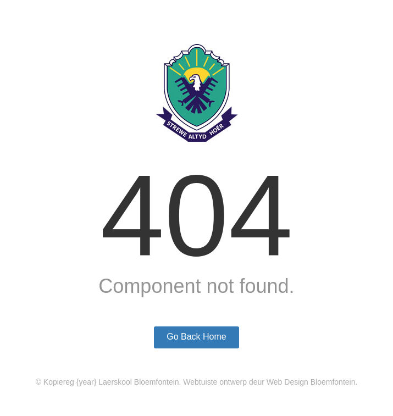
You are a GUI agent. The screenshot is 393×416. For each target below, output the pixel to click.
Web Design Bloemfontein (311, 382)
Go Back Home (196, 336)
